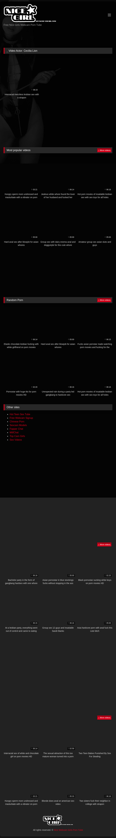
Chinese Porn (17, 421)
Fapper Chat (16, 429)
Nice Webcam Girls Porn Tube (68, 830)
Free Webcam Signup (21, 418)
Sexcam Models (18, 425)
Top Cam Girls (17, 436)
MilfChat (14, 432)
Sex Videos (16, 439)
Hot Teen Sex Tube (20, 414)
